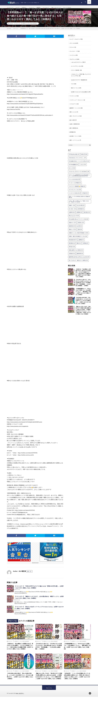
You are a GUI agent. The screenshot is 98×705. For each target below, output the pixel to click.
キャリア (19, 7)
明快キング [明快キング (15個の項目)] (72, 231)
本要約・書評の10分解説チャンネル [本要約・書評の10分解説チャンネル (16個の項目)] (78, 238)
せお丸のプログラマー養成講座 (78, 81)
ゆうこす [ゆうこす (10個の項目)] (72, 170)
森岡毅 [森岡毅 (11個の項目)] (81, 241)
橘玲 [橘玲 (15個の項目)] (79, 245)
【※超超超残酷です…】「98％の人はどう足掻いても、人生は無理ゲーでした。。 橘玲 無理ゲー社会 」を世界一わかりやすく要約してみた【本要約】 (83, 293)
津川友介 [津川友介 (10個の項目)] (72, 248)
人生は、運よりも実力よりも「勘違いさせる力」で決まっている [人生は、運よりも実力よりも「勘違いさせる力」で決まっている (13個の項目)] (79, 203)
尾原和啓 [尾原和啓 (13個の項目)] (72, 228)
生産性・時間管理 (74, 126)
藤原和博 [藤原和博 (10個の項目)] (80, 255)
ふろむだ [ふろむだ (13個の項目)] (83, 166)
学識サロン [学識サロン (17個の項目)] (72, 224)
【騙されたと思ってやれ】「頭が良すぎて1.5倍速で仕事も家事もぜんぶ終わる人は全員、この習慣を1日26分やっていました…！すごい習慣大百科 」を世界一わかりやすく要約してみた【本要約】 (48, 683)
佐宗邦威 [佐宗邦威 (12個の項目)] (81, 211)
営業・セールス (73, 114)
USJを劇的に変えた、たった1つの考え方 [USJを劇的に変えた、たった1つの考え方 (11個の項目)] (79, 163)
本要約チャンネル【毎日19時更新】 (29, 25)
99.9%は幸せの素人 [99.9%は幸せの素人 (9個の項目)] (74, 156)
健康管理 (42, 7)
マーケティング (10, 7)
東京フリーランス (75, 89)
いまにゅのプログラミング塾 (78, 63)
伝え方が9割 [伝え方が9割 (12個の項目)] (80, 207)
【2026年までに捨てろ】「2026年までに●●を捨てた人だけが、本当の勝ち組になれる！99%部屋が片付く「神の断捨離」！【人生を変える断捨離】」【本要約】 (83, 284)
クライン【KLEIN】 (76, 71)
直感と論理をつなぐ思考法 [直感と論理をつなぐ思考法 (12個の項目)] (76, 252)
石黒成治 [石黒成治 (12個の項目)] (72, 255)
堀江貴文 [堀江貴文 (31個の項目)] (87, 214)
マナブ (72, 85)
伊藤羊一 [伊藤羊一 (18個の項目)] (72, 207)
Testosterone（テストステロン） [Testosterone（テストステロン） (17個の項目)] (77, 159)
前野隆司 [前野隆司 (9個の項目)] (79, 214)
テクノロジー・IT (74, 52)
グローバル (18, 25)
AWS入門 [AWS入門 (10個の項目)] (84, 156)
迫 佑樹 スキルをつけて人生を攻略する (80, 93)
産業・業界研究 (73, 130)
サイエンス (72, 48)
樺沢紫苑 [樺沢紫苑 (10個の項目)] (72, 245)
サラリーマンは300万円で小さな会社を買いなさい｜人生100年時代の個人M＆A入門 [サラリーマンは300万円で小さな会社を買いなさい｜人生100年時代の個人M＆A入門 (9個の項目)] (79, 177)
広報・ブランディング (62, 7)
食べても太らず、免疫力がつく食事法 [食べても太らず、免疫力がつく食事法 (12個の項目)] (78, 262)
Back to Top (49, 696)
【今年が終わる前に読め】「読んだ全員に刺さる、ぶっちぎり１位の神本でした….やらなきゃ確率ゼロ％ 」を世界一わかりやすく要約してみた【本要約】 (83, 302)
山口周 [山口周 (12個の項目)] (79, 228)
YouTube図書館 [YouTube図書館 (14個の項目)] (73, 166)
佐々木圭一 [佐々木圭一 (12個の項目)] (72, 211)
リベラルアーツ (73, 106)
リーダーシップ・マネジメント (77, 102)
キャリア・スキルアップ (75, 41)
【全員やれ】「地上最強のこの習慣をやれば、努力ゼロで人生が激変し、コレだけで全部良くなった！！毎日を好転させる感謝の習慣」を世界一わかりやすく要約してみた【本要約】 (20, 650)
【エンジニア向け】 (74, 7)
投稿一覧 (29, 573)
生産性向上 (26, 7)
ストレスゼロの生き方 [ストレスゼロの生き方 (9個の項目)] (74, 181)
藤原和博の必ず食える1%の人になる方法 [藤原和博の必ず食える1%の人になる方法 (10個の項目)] (79, 259)
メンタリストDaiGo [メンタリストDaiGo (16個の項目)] (74, 195)
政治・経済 (72, 122)
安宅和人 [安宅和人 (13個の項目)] (81, 224)
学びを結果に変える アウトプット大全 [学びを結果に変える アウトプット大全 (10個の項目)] (78, 221)
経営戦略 (72, 134)
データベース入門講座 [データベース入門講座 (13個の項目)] (75, 185)
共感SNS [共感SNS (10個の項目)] (72, 214)
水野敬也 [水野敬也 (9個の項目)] (85, 245)
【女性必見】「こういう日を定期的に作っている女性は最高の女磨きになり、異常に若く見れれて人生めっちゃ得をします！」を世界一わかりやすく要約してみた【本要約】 (77, 683)
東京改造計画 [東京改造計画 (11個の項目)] (73, 241)
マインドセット (50, 7)
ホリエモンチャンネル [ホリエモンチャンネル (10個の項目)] (75, 191)
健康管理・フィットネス (75, 110)
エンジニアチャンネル (76, 67)
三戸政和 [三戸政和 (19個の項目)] (85, 195)
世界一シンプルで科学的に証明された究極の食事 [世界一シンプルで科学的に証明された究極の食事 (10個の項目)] (79, 199)
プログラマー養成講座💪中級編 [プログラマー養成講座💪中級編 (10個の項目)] (77, 188)
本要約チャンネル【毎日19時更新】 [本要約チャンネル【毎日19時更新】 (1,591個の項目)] (78, 235)
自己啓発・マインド (74, 138)
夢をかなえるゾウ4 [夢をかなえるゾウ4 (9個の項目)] (74, 217)
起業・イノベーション (75, 142)
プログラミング (73, 60)
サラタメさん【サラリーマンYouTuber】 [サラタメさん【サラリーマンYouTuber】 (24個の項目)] (79, 173)
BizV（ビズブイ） (20, 701)
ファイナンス (34, 7)
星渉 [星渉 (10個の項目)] (80, 231)
